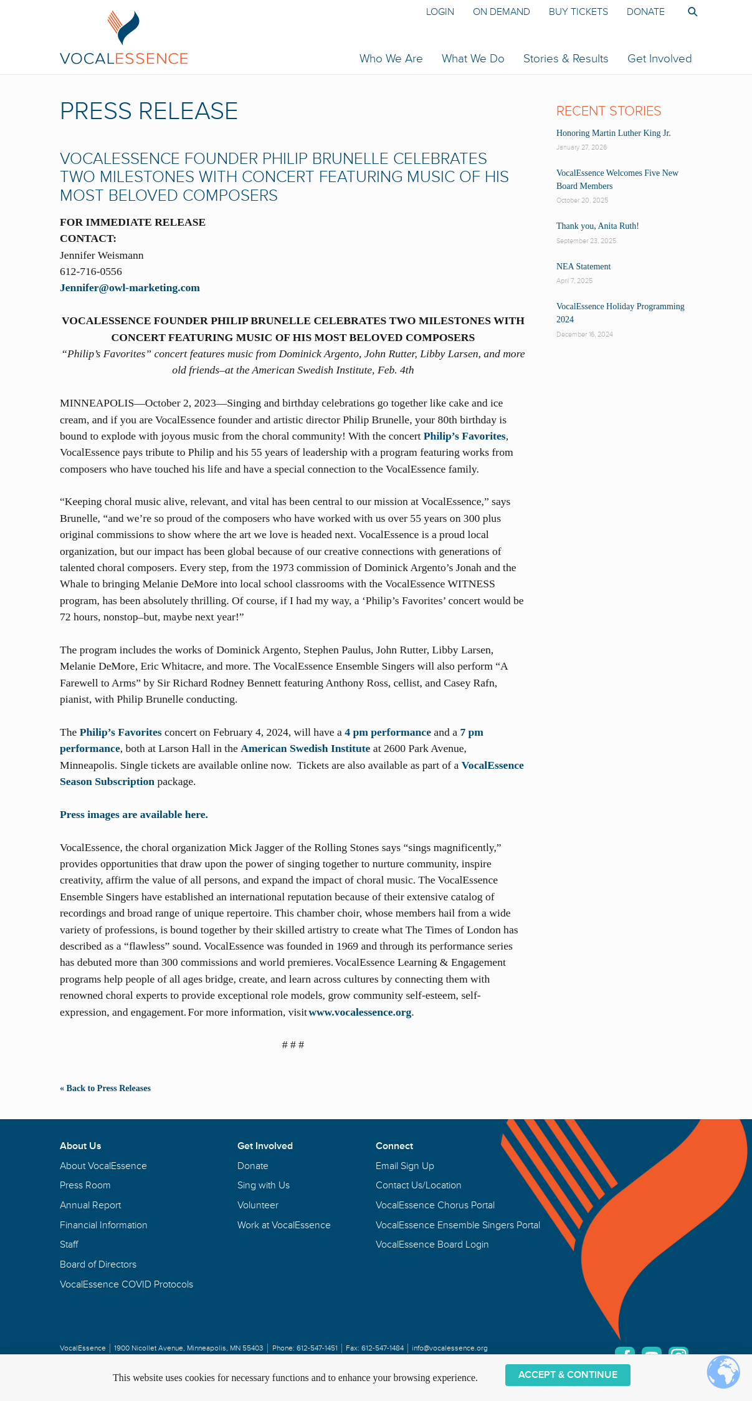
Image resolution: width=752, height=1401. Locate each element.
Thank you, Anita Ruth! (597, 226)
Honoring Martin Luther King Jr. (613, 133)
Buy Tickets (578, 12)
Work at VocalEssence (284, 1225)
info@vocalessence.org (450, 1348)
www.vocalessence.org (359, 1012)
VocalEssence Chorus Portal (435, 1205)
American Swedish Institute (305, 748)
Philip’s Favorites (465, 436)
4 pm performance (388, 732)
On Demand (501, 12)
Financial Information (104, 1225)
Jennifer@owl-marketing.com (131, 287)
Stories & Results (566, 58)
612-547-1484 (382, 1348)
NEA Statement (583, 266)
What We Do (473, 58)
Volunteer (257, 1205)
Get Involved (659, 58)
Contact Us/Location (419, 1185)
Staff (69, 1244)
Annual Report (90, 1205)
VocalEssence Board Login (432, 1244)
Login (440, 12)
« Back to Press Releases (105, 1088)
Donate (646, 12)
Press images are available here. (134, 814)
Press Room (85, 1185)
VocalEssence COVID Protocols (126, 1284)
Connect (394, 1146)
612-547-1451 (317, 1348)
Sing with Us (263, 1185)
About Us (81, 1146)
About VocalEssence (103, 1166)
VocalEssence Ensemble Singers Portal (458, 1225)
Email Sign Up (405, 1166)
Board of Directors (98, 1264)
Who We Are (391, 58)
